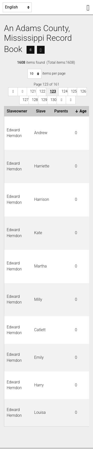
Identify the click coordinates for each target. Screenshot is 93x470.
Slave (42, 111)
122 (42, 91)
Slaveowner (18, 111)
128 (35, 100)
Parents (62, 111)
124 (64, 91)
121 (33, 91)
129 (44, 100)
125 (74, 91)
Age (82, 111)
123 (53, 91)
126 (83, 91)
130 (53, 100)
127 (26, 100)
